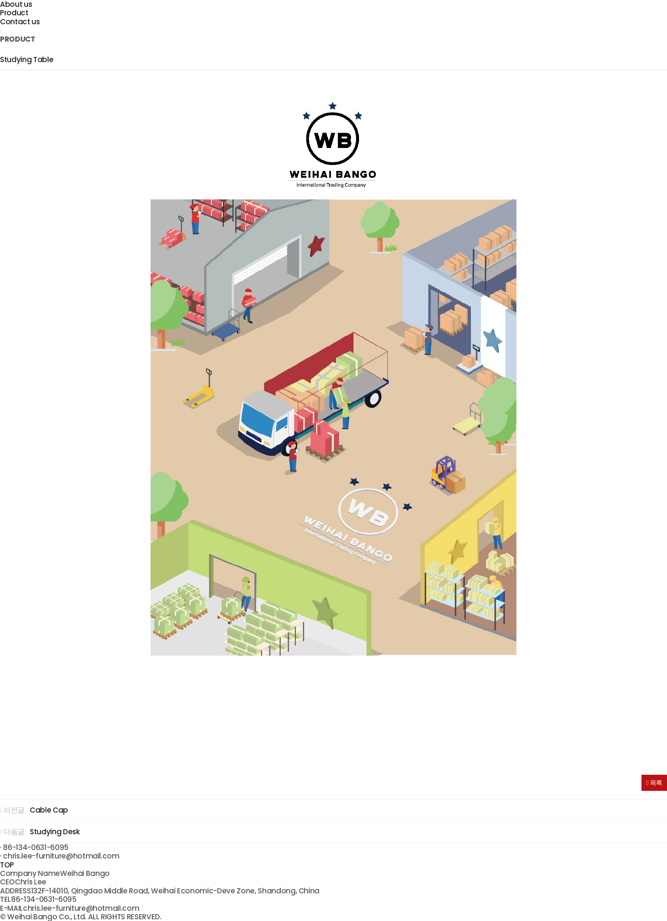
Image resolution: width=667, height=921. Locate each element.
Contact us (20, 22)
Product (14, 13)
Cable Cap (49, 810)
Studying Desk (55, 832)
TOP (7, 865)
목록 (654, 782)
